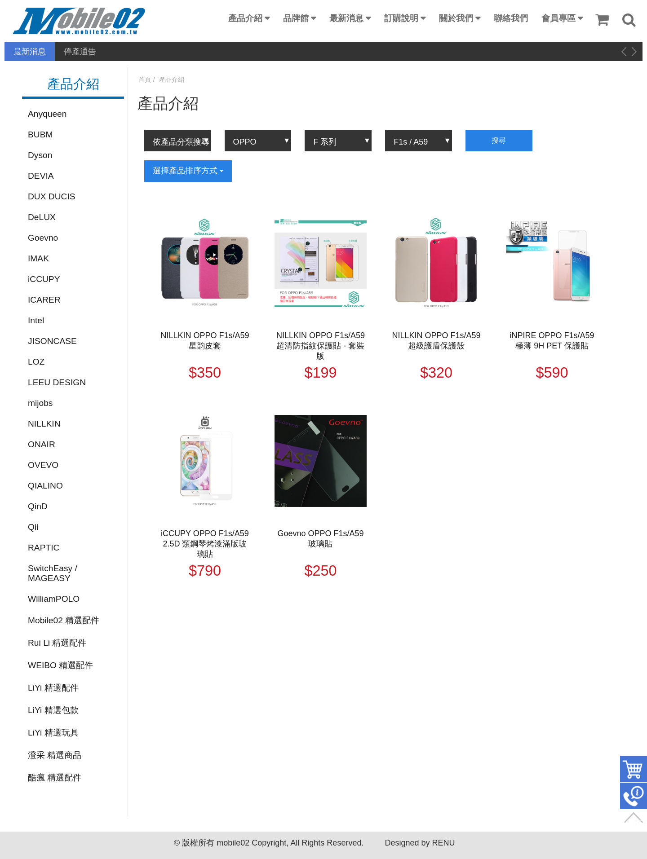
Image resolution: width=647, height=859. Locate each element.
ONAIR (41, 444)
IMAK (38, 258)
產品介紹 (245, 18)
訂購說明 (401, 18)
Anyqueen (47, 114)
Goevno (43, 237)
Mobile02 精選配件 (63, 620)
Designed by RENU (420, 842)
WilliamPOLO (54, 599)
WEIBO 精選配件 (60, 665)
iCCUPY (44, 279)
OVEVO (43, 465)
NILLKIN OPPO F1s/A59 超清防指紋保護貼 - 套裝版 (320, 346)
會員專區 (558, 18)
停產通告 (80, 51)
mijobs (40, 403)
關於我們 (456, 18)
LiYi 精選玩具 (53, 732)
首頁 (144, 79)
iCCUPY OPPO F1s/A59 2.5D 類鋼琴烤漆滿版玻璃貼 (205, 544)
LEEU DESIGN (57, 382)
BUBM (40, 134)
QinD (38, 506)
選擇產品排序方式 (188, 170)
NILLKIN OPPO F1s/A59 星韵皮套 (204, 340)
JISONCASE (52, 341)
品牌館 (296, 18)
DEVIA (41, 176)
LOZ (36, 361)
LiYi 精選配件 (53, 687)
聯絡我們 (511, 18)
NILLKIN (44, 423)
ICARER (44, 299)
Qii (33, 527)
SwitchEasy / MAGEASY (52, 573)
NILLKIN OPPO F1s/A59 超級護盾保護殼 (436, 340)
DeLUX (42, 217)
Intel (36, 320)
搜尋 (499, 140)
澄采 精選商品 (54, 755)
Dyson (40, 155)
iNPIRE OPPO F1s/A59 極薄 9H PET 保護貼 (552, 340)
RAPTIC (43, 547)
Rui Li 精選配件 (57, 643)
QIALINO (45, 485)
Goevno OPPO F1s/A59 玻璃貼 (320, 538)
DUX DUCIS (51, 196)
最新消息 (346, 18)
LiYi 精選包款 (53, 710)
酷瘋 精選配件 (54, 777)
